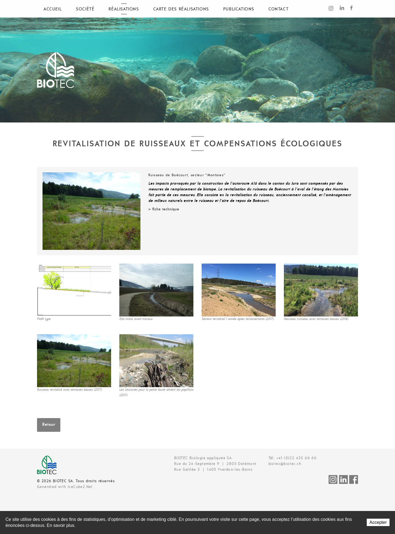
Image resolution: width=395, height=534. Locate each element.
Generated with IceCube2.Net (65, 487)
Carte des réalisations (181, 9)
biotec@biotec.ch (285, 464)
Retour (48, 424)
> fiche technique (163, 209)
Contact (279, 9)
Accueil (53, 9)
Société (85, 9)
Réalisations (124, 9)
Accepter (378, 522)
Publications (238, 9)
